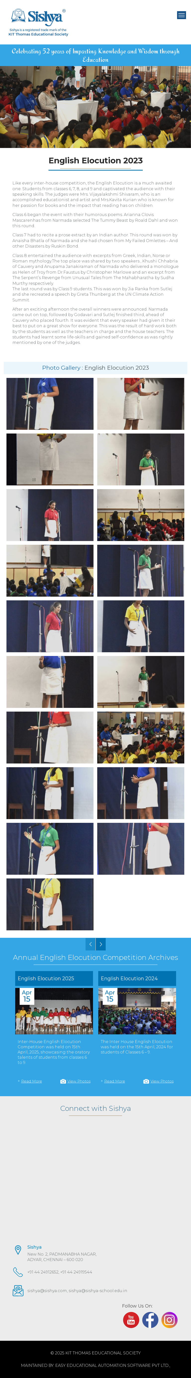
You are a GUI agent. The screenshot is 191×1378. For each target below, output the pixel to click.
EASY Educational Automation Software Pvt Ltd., (112, 1365)
